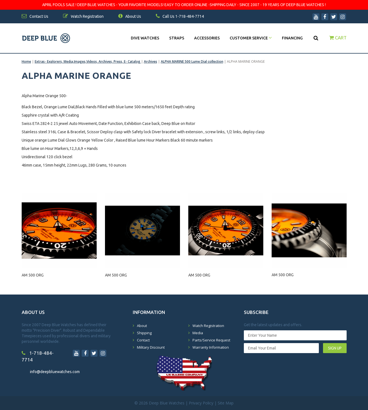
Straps (176, 38)
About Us (129, 16)
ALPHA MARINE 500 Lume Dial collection (192, 61)
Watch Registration (208, 325)
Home (26, 61)
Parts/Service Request (211, 340)
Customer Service (251, 38)
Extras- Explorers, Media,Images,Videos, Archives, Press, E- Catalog (88, 61)
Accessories (207, 38)
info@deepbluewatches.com (55, 371)
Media (197, 332)
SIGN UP (335, 348)
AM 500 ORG (33, 275)
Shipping (144, 332)
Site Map (226, 403)
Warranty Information (210, 347)
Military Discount (151, 347)
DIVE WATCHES (145, 38)
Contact (143, 340)
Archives (150, 61)
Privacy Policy (201, 403)
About (142, 325)
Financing (292, 38)
